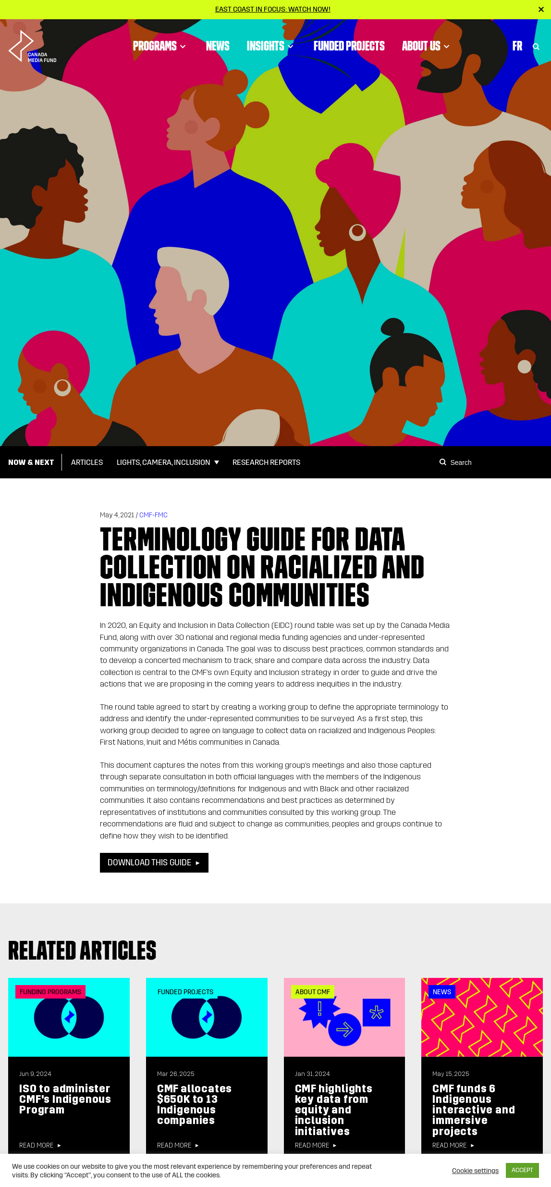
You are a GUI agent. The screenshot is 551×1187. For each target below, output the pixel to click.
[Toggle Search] (536, 45)
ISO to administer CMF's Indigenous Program (65, 1099)
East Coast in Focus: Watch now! (273, 9)
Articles (87, 462)
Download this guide (149, 863)
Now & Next (31, 462)
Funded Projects (349, 45)
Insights (271, 46)
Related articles (82, 950)
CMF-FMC (153, 515)
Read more (36, 1145)
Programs (161, 46)
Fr (517, 45)
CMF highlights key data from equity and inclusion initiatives (334, 1110)
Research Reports (266, 462)
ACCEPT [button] (522, 1170)
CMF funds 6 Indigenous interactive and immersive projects (473, 1110)
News (218, 45)
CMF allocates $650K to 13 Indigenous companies (194, 1104)
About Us (427, 46)
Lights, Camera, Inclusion (163, 462)
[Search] (444, 462)
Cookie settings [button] (475, 1170)
